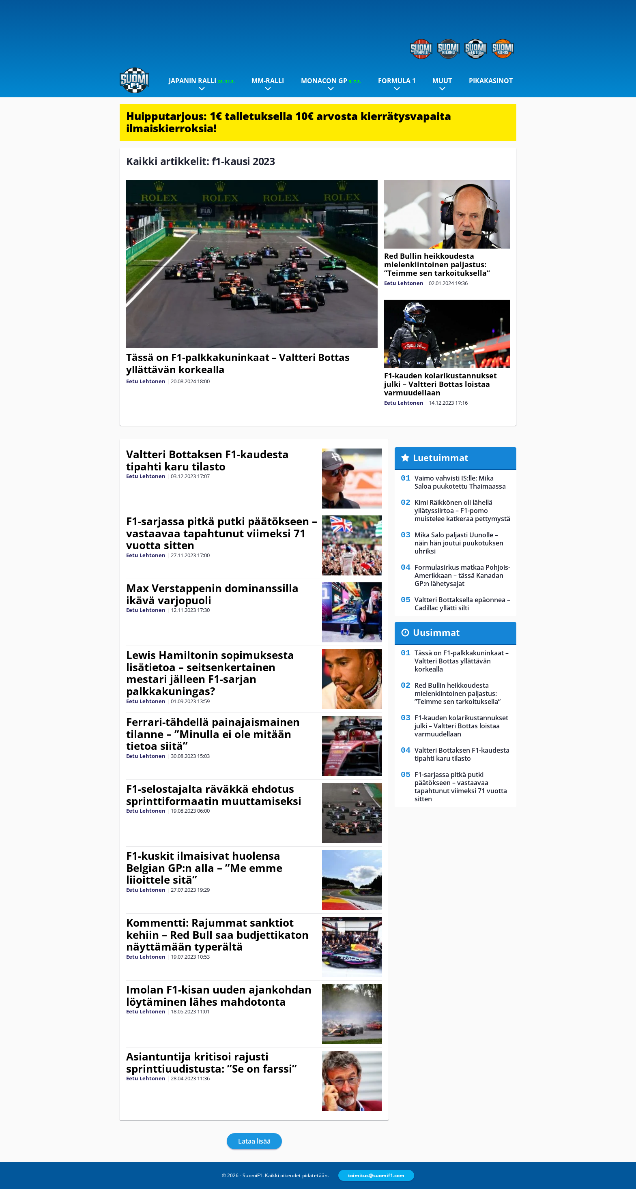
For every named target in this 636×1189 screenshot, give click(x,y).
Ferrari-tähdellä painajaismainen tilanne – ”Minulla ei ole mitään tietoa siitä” (213, 734)
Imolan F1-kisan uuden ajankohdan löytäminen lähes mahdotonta (219, 995)
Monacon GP (331, 80)
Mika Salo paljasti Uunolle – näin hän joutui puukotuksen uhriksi (459, 543)
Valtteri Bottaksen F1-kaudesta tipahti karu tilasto (207, 460)
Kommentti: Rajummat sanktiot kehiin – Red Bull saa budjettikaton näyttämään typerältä (217, 934)
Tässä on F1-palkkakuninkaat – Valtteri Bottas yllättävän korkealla (238, 363)
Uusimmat (436, 632)
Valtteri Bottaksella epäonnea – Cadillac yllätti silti (462, 603)
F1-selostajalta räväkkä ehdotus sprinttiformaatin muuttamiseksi (213, 794)
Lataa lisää (254, 1141)
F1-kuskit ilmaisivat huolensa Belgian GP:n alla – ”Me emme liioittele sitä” (204, 867)
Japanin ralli (202, 80)
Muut (442, 80)
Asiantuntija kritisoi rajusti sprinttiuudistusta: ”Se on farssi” (211, 1062)
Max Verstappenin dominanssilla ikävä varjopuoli (212, 594)
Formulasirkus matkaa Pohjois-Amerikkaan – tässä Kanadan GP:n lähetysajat (462, 575)
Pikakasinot (491, 80)
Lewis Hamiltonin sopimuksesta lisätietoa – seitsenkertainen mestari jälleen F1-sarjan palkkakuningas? (210, 673)
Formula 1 (397, 80)
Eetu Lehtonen (145, 381)
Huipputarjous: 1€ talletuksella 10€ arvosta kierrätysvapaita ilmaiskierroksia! (288, 122)
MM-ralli (267, 80)
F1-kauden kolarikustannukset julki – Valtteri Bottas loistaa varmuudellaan (440, 384)
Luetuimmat (440, 457)
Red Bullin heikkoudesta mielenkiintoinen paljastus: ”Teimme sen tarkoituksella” (437, 264)
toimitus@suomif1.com (376, 1175)
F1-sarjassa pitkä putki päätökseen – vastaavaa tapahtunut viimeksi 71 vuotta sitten (221, 533)
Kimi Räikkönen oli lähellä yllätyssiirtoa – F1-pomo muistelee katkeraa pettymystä (462, 510)
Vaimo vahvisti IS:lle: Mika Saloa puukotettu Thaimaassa (460, 482)
